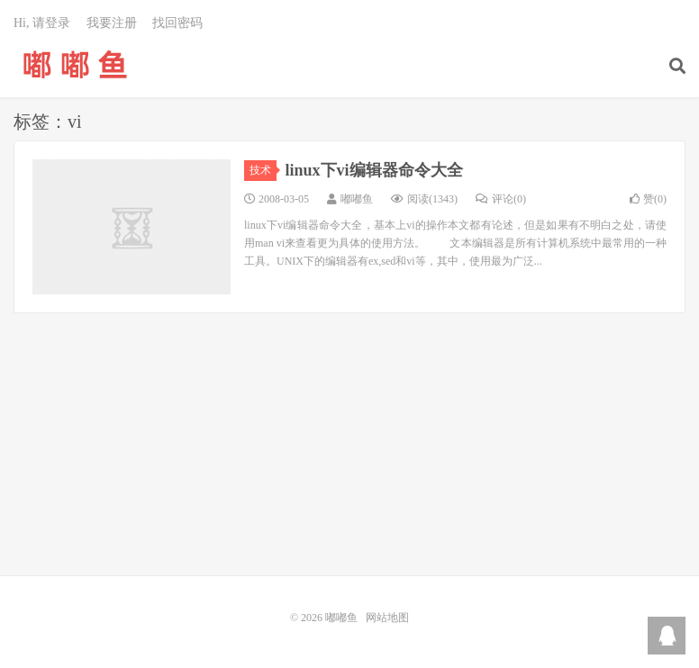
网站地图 (387, 617)
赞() (648, 199)
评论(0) (501, 199)
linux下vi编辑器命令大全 (374, 170)
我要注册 (111, 23)
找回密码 (177, 23)
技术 (263, 170)
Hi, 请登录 (42, 23)
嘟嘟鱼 (75, 64)
